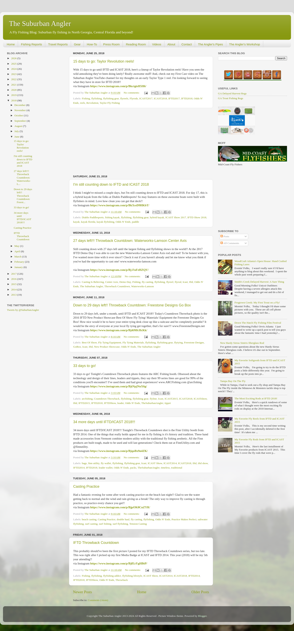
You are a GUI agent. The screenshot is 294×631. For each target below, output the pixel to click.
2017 (14, 273)
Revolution (92, 102)
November (20, 110)
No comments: (132, 92)
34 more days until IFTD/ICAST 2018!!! (104, 422)
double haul (123, 519)
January (18, 267)
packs (133, 467)
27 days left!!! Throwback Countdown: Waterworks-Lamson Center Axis (130, 241)
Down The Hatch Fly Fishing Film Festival (257, 322)
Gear (77, 44)
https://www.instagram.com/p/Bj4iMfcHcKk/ (118, 330)
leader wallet (106, 467)
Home (11, 44)
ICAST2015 (171, 398)
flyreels (124, 98)
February (19, 261)
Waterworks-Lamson (142, 286)
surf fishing (105, 523)
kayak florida (88, 221)
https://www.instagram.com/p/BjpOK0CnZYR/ (120, 507)
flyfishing (96, 98)
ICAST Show (155, 463)
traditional (176, 467)
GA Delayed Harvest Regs (232, 93)
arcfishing (87, 398)
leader (120, 403)
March (18, 256)
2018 (14, 100)
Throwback (121, 579)
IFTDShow (110, 403)
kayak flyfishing (105, 221)
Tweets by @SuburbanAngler (23, 309)
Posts (224, 236)
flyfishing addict (112, 575)
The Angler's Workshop (244, 44)
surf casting (91, 523)
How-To (92, 44)
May (17, 245)
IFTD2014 (79, 467)
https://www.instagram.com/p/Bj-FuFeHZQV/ (119, 269)
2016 (14, 278)
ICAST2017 (145, 98)
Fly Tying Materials (133, 342)
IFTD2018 (186, 98)
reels (82, 102)
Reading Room (136, 44)
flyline (153, 398)
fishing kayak (112, 217)
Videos (156, 44)
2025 (14, 63)
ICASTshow (200, 398)
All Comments (229, 243)
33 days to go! (84, 366)
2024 (14, 68)
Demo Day (125, 281)
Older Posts (200, 592)
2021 (14, 84)
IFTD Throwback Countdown (96, 543)
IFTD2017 (174, 98)
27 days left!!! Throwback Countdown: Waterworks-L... (22, 177)
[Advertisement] (141, 141)
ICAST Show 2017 (175, 217)
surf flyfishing (120, 523)
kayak (76, 221)
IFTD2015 (84, 403)
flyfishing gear (111, 98)
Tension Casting (138, 523)
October (19, 115)
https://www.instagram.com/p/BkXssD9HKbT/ (119, 205)
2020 (14, 89)
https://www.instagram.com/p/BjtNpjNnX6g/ (118, 386)
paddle (135, 221)
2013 (14, 294)
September (20, 120)
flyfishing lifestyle (132, 575)
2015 (14, 284)
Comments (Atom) (98, 600)
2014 (14, 289)
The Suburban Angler (40, 24)
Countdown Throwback (107, 398)
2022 (14, 79)
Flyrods (134, 98)
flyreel (169, 281)
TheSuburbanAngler (152, 403)
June (17, 136)
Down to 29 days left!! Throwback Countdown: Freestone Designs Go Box (132, 305)
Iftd (191, 281)
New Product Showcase (107, 346)
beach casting (89, 519)
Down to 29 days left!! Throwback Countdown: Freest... (23, 196)
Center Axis (111, 281)
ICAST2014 (170, 463)
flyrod (178, 281)
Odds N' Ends (123, 221)
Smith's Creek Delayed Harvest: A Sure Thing (259, 281)
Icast (185, 281)
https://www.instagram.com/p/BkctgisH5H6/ (118, 86)
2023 (14, 74)
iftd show (203, 463)
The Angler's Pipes (210, 44)
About (171, 44)
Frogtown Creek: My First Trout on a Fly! (257, 302)
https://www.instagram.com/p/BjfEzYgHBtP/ (118, 563)
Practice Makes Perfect (184, 519)
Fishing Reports (31, 44)
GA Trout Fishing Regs (230, 98)
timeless (165, 467)
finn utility (94, 463)
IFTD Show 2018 (196, 217)
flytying (178, 342)
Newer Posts (82, 592)
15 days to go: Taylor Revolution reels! (103, 61)
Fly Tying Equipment (109, 342)
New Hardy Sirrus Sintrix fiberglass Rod (242, 342)
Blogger (202, 615)
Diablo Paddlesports (93, 217)
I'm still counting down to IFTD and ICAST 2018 (111, 184)
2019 (14, 95)
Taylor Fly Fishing (110, 102)
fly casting (147, 281)
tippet (168, 403)
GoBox (77, 346)
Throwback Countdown (117, 286)
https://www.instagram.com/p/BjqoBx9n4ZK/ (119, 451)
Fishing (86, 98)
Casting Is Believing (93, 281)
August (18, 126)
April (17, 251)
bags (84, 463)
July (17, 131)
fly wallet (106, 463)
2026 (14, 58)
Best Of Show (89, 342)
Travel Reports (58, 44)
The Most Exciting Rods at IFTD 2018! (255, 398)
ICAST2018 (160, 98)
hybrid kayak (157, 217)
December (20, 105)
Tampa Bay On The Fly (232, 381)
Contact (186, 44)
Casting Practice (86, 486)
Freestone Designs (194, 342)
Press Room (111, 44)
